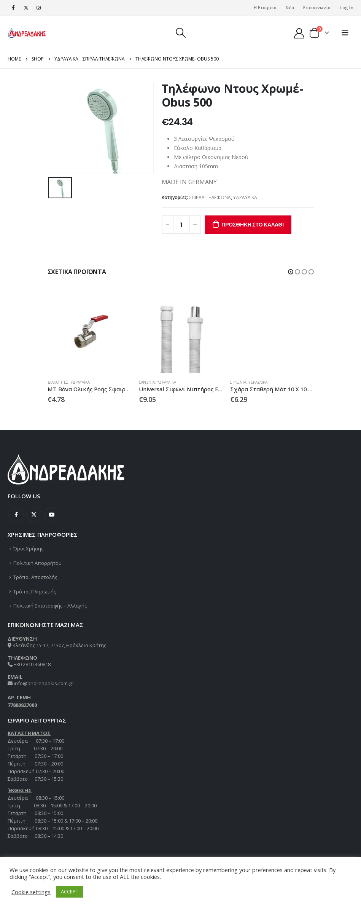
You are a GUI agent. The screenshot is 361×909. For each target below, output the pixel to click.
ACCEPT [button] (69, 891)
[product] (89, 331)
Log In (346, 7)
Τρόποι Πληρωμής (34, 591)
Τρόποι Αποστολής (35, 577)
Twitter (33, 515)
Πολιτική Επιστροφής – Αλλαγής (50, 606)
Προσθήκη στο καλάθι (252, 224)
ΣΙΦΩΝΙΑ (147, 382)
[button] (290, 271)
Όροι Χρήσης (28, 548)
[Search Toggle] (180, 33)
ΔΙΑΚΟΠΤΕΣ (58, 382)
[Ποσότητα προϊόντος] (181, 224)
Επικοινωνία (317, 7)
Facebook (16, 515)
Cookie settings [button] (31, 891)
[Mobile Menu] (345, 32)
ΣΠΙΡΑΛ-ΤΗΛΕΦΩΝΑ (210, 197)
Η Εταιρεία (265, 7)
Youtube (51, 515)
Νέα (290, 7)
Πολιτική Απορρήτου (37, 563)
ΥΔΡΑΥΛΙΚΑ (245, 197)
